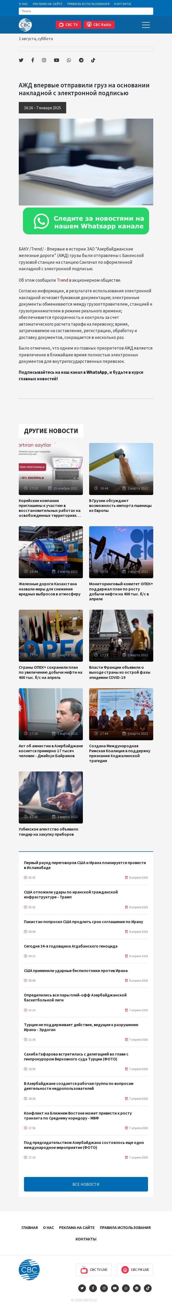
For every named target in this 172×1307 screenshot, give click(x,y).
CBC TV (68, 24)
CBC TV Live (93, 1270)
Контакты (122, 4)
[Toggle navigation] (146, 25)
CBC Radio (99, 24)
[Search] (86, 11)
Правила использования (88, 4)
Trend (62, 280)
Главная (30, 1227)
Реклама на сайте (48, 4)
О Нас (23, 4)
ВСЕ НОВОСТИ (86, 1184)
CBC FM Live (135, 1270)
